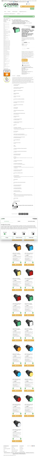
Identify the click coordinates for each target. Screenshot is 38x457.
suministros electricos (30, 452)
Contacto (13, 447)
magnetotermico (16, 453)
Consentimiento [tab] (6, 221)
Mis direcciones (22, 451)
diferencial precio (22, 453)
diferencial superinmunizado (20, 452)
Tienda (9, 11)
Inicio (5, 11)
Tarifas (19, 13)
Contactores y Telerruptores (10, 13)
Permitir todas (31, 237)
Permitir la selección (19, 237)
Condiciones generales (7, 448)
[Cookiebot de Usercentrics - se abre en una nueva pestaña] (33, 218)
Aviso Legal (13, 448)
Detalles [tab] (19, 221)
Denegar (7, 237)
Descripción (13, 75)
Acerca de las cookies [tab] (31, 221)
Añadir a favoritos (25, 62)
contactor (12, 452)
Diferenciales (15, 11)
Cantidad (28, 48)
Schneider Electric (26, 69)
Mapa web (5, 451)
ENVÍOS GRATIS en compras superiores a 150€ (8, 0)
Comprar (24, 60)
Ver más (23, 40)
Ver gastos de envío (26, 65)
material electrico (7, 452)
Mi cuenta (21, 447)
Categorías (19, 16)
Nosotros (5, 447)
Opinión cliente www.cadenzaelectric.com (10, 455)
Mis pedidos (21, 448)
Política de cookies (14, 451)
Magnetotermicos (23, 11)
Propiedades (18, 75)
